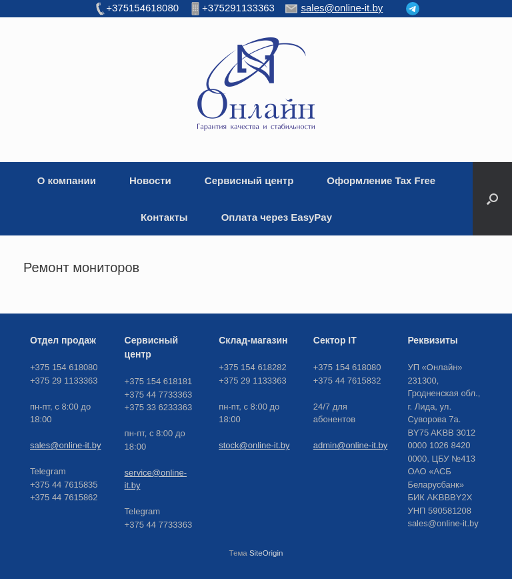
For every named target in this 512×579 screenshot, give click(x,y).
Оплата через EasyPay (276, 217)
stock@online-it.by (254, 445)
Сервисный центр (249, 180)
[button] (492, 198)
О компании (66, 180)
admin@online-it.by (350, 445)
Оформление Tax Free (381, 180)
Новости (150, 180)
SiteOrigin (266, 553)
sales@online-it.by (65, 445)
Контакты (164, 217)
